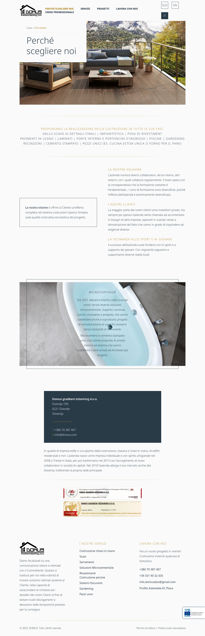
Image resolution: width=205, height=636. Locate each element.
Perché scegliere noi (59, 8)
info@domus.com (66, 435)
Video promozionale (59, 12)
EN (175, 5)
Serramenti (87, 562)
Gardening (87, 588)
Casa (29, 27)
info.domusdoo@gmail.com (157, 582)
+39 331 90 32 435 (151, 576)
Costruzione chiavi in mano (97, 551)
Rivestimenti (88, 573)
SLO (164, 5)
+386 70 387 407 (65, 430)
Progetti (103, 8)
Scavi (83, 556)
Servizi (85, 8)
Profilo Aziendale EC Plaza (156, 588)
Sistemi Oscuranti (91, 583)
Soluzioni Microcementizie (97, 568)
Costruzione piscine (92, 577)
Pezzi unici (86, 594)
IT (164, 16)
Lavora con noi (127, 8)
